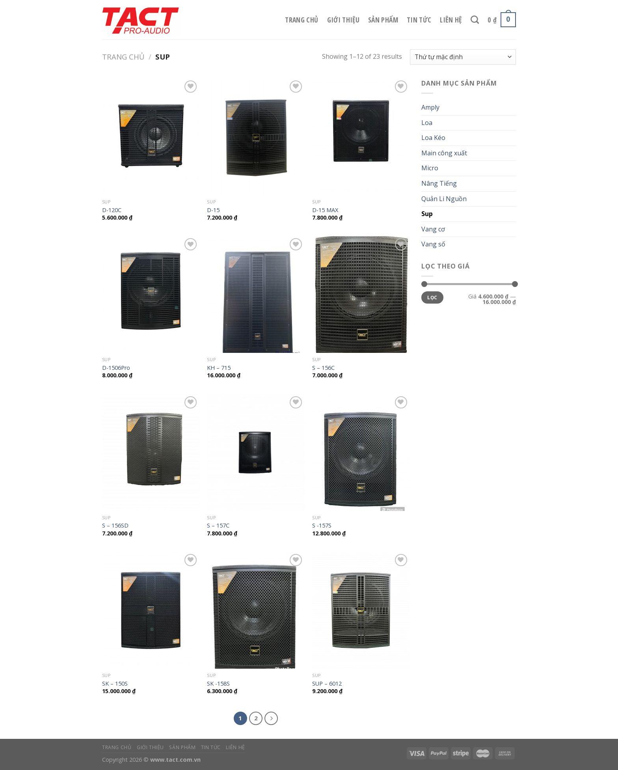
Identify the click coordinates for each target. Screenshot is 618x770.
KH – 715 (219, 367)
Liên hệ (451, 19)
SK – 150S (115, 683)
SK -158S (218, 683)
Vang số (433, 244)
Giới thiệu (343, 19)
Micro (429, 168)
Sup (427, 213)
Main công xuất (444, 153)
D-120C (111, 210)
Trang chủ (301, 19)
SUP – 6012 (327, 683)
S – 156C (323, 367)
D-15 (213, 210)
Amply (430, 107)
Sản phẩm (383, 19)
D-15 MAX (325, 210)
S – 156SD (115, 525)
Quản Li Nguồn (444, 198)
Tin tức (419, 19)
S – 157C (218, 525)
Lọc (432, 297)
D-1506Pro (116, 367)
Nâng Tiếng (439, 183)
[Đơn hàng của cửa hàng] (463, 57)
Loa (426, 122)
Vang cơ (433, 229)
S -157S (321, 525)
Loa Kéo (433, 137)
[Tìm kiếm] (475, 19)
